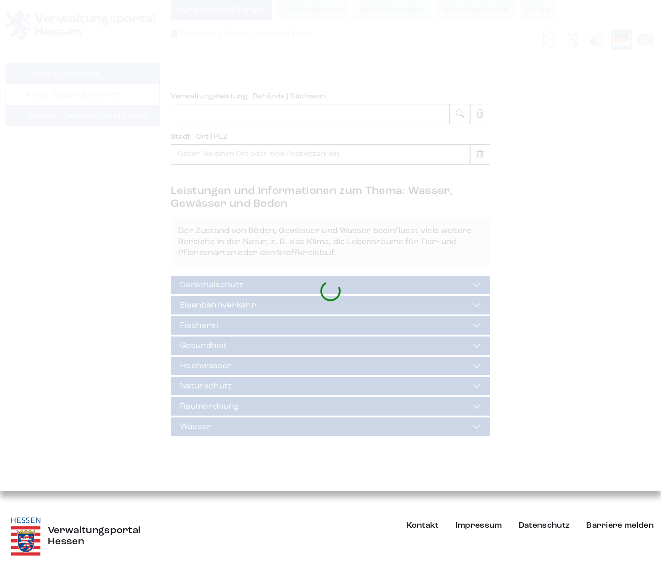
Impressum (478, 525)
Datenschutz (544, 525)
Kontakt (422, 525)
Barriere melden (620, 525)
